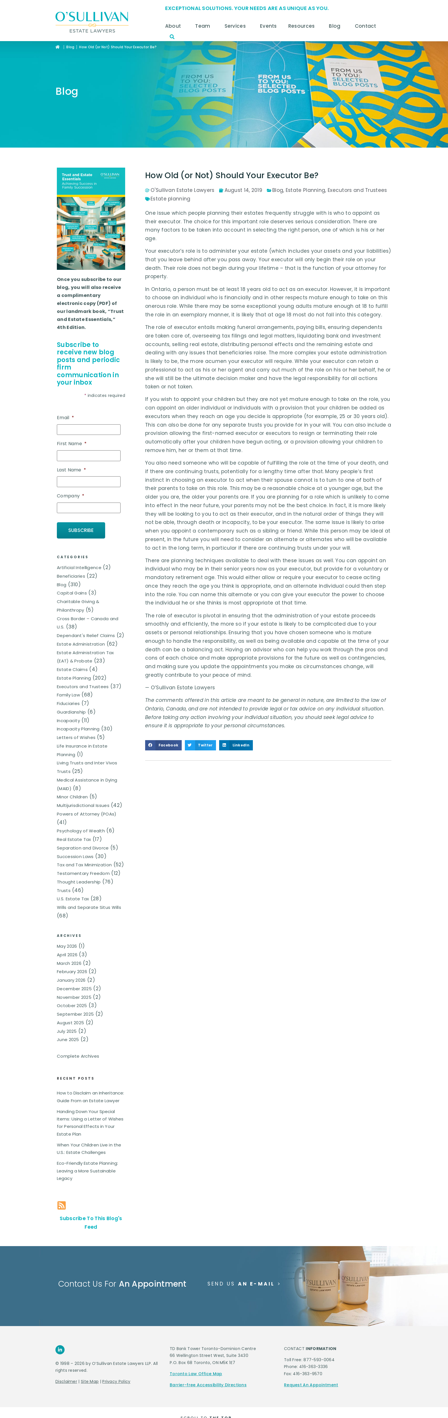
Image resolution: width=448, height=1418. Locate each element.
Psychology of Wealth (81, 831)
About (174, 26)
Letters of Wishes (76, 737)
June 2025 (68, 1040)
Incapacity (68, 721)
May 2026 (67, 946)
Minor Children (72, 797)
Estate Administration (81, 644)
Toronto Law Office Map (196, 1374)
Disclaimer (66, 1381)
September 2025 (75, 1014)
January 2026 (71, 980)
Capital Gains (72, 593)
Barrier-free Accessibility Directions (208, 1385)
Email (65, 418)
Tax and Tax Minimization (84, 865)
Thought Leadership (79, 882)
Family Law (68, 695)
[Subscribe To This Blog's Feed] (61, 1205)
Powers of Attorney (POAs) (87, 814)
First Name (72, 444)
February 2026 (72, 972)
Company (70, 496)
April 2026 (67, 955)
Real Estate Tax (74, 839)
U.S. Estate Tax (73, 899)
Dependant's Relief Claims (86, 635)
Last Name (71, 470)
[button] (172, 37)
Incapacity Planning (78, 729)
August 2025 (70, 1023)
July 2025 (67, 1031)
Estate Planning (74, 678)
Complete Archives (78, 1056)
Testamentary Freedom (83, 873)
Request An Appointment (311, 1385)
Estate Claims (72, 669)
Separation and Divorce (83, 848)
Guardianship (71, 712)
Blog (336, 26)
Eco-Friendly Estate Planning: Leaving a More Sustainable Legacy (87, 1170)
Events (268, 26)
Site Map (90, 1381)
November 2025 (74, 997)
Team (204, 26)
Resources (303, 26)
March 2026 (69, 963)
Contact (367, 26)
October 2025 (72, 1006)
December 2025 (74, 989)
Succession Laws (75, 856)
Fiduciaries (68, 703)
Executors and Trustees (83, 687)
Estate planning (171, 198)
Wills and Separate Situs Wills (89, 907)
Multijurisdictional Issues (83, 805)
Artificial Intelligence (79, 568)
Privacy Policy (116, 1381)
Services (237, 26)
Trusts (64, 890)
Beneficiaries (71, 576)
